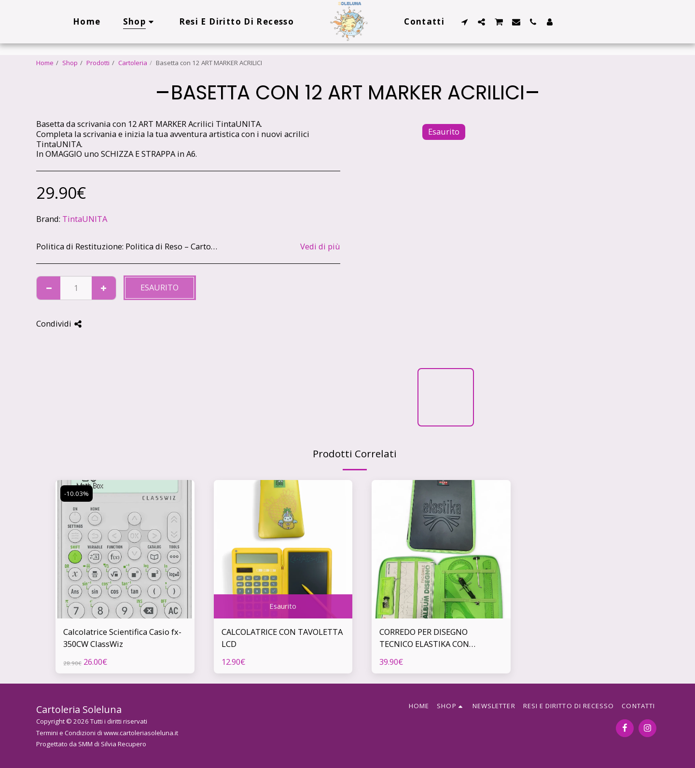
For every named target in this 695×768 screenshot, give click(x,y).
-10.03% (76, 493)
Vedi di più (320, 247)
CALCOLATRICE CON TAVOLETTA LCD (282, 637)
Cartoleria (132, 62)
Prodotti (98, 62)
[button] (465, 21)
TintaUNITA (84, 218)
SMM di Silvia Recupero (112, 744)
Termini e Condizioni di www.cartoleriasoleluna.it (107, 732)
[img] (125, 549)
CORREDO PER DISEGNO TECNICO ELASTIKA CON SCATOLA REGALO (424, 638)
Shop (70, 62)
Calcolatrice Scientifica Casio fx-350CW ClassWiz (122, 637)
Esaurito (159, 287)
